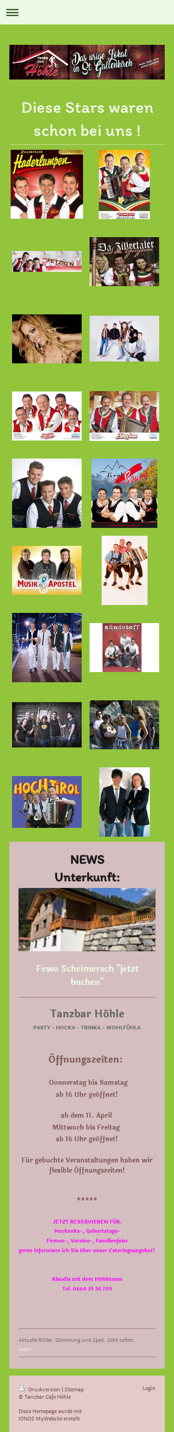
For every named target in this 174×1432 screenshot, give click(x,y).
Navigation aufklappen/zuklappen (87, 12)
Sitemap (74, 1390)
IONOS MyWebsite (40, 1419)
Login (148, 1388)
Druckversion (40, 1390)
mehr (25, 1349)
